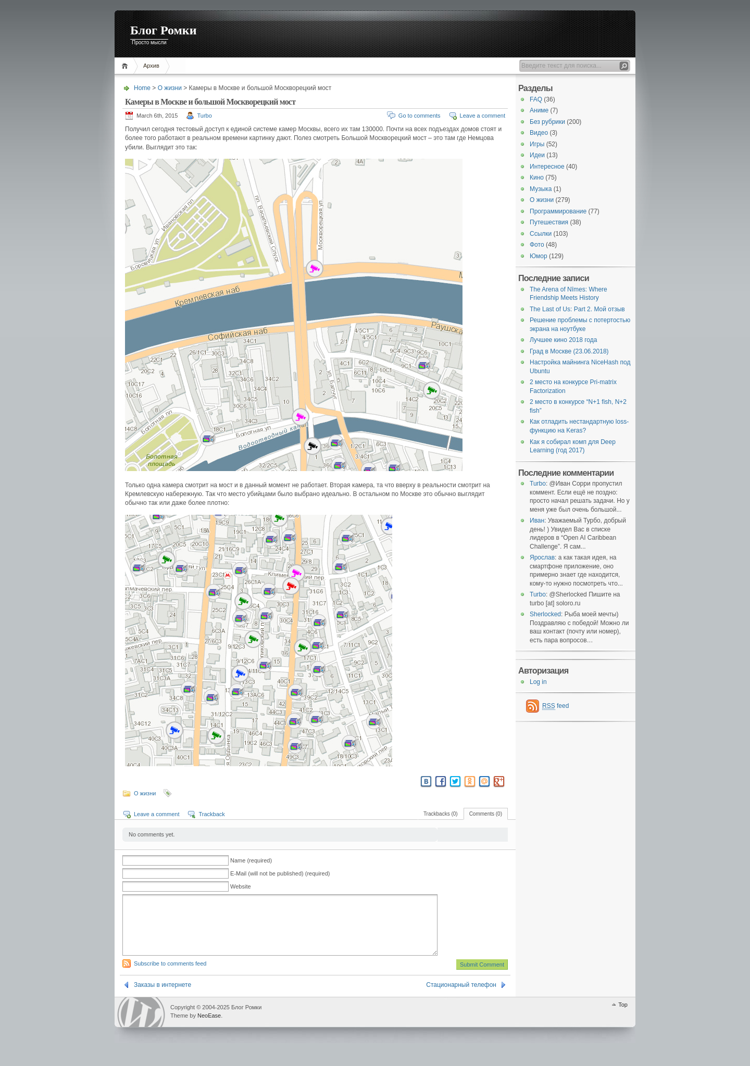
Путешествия (549, 222)
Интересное (547, 166)
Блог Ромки (163, 30)
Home (126, 66)
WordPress (141, 1024)
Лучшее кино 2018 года (563, 340)
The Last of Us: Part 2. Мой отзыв (577, 309)
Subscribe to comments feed (170, 976)
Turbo (204, 115)
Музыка (541, 189)
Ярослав (542, 557)
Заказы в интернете (162, 997)
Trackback (211, 814)
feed (555, 706)
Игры (537, 144)
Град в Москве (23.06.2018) (569, 351)
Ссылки (541, 233)
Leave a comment (482, 115)
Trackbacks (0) (440, 814)
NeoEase (209, 1028)
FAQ (536, 99)
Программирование (558, 211)
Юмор (538, 256)
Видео (539, 132)
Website (240, 886)
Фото (537, 244)
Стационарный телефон (461, 997)
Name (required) (251, 860)
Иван (537, 520)
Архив (151, 65)
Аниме (539, 110)
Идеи (537, 155)
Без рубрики (547, 121)
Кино (537, 177)
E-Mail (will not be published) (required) (280, 873)
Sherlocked (545, 614)
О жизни (170, 88)
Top (623, 1017)
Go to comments (419, 115)
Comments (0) (485, 814)
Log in (538, 682)
